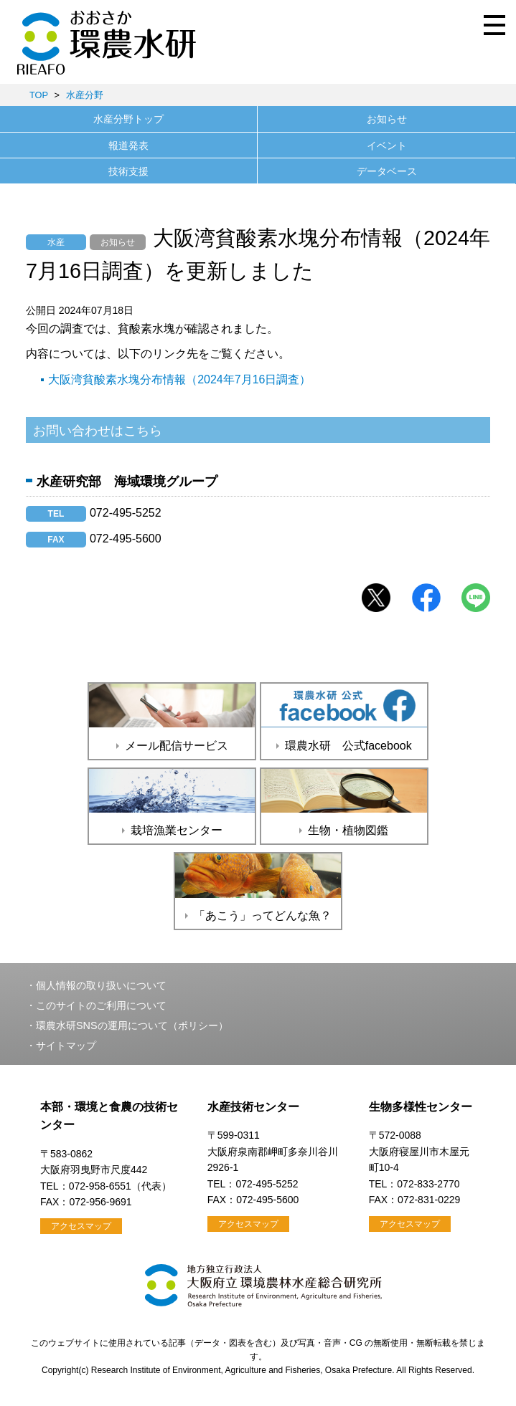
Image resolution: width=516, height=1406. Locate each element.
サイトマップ (66, 1045)
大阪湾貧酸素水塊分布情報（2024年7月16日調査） (179, 379)
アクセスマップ (81, 1226)
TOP (38, 95)
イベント (387, 145)
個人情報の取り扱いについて (101, 985)
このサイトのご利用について (101, 1005)
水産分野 (84, 95)
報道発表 (128, 145)
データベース (387, 171)
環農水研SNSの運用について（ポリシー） (132, 1025)
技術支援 (128, 171)
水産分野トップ (128, 119)
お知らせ (387, 119)
